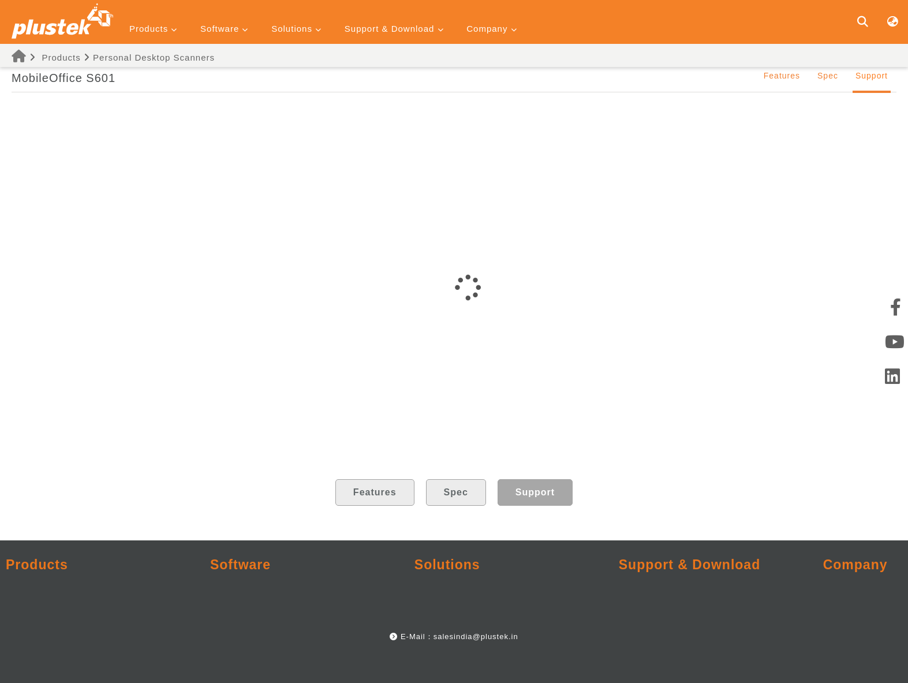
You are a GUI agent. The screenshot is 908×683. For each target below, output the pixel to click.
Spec (827, 75)
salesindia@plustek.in (476, 636)
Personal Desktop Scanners (154, 57)
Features (782, 75)
